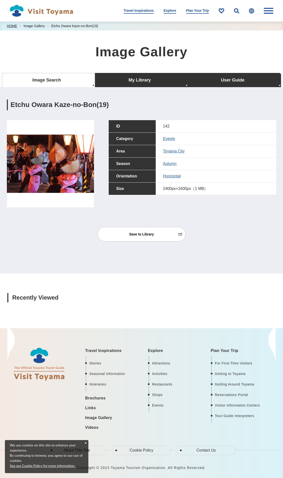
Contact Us (206, 450)
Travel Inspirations (139, 10)
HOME (12, 26)
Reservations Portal (231, 395)
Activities (159, 374)
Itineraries (97, 384)
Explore (170, 10)
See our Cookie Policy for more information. (42, 466)
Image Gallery (34, 26)
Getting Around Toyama (234, 384)
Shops (157, 395)
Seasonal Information (107, 374)
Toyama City (174, 151)
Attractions (161, 363)
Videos (92, 427)
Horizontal (172, 176)
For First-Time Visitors (233, 363)
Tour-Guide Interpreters (234, 416)
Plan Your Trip (197, 10)
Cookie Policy (141, 450)
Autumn (170, 164)
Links (90, 408)
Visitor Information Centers (237, 405)
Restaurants (162, 384)
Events (169, 139)
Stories (95, 363)
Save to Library (141, 234)
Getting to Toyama (230, 374)
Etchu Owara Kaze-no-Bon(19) (74, 26)
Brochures (95, 398)
